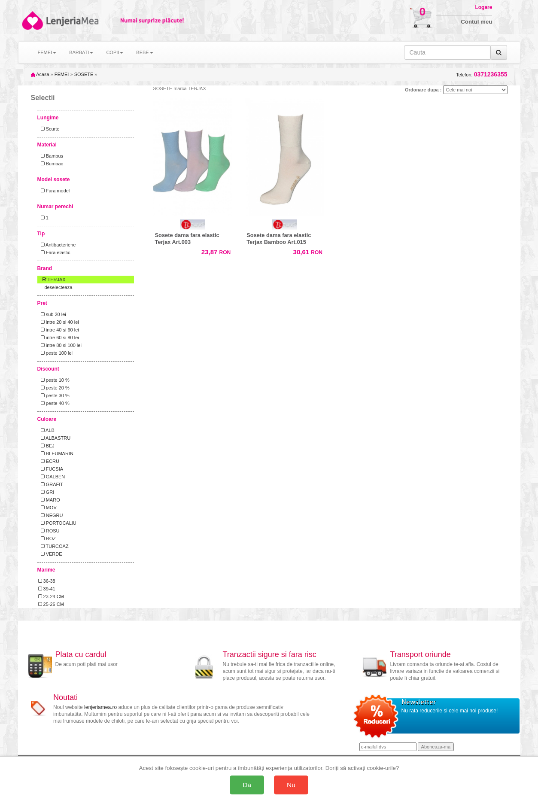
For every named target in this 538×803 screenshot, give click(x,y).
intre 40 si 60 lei (58, 329)
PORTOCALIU (57, 523)
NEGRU (50, 515)
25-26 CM (51, 604)
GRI (46, 492)
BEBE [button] (144, 52)
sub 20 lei (52, 314)
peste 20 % (54, 387)
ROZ (47, 538)
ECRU (48, 461)
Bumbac (51, 163)
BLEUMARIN (55, 453)
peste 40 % (54, 403)
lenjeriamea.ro (100, 707)
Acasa (40, 74)
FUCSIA (51, 468)
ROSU (49, 530)
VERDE (50, 554)
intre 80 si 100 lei (60, 345)
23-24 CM (51, 596)
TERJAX (52, 279)
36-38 (46, 581)
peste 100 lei (55, 353)
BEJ (46, 445)
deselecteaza (59, 287)
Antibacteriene (57, 244)
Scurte (49, 128)
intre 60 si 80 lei (58, 337)
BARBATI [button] (81, 52)
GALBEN (51, 476)
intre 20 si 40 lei (58, 322)
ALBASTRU (54, 438)
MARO (49, 499)
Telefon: (481, 74)
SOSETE (84, 74)
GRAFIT (51, 484)
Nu (291, 784)
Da (247, 784)
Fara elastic (54, 252)
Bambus (51, 155)
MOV (47, 507)
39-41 (46, 588)
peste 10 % (54, 380)
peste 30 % (54, 395)
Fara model (54, 190)
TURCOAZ (53, 546)
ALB (46, 430)
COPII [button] (114, 52)
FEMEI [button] (47, 52)
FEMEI (62, 74)
